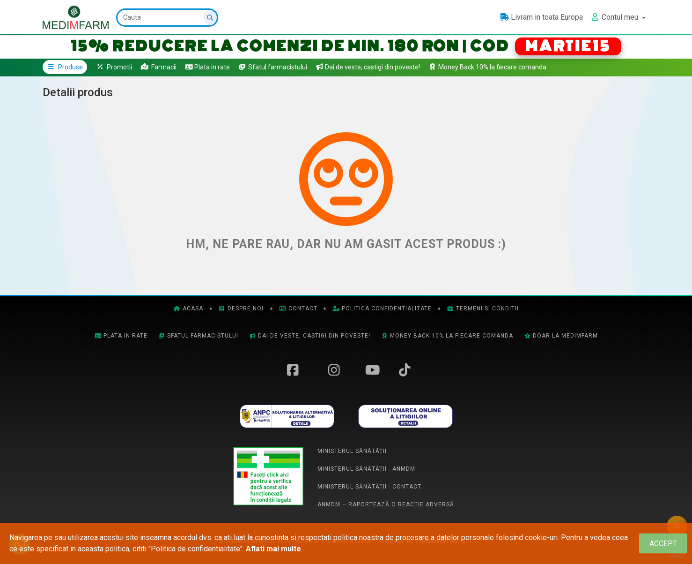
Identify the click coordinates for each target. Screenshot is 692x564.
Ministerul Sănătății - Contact (369, 486)
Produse (65, 67)
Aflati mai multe (273, 548)
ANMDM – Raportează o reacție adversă (385, 504)
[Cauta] (167, 17)
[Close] (663, 544)
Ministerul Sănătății (352, 451)
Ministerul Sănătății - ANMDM (366, 469)
